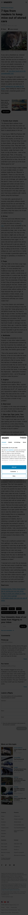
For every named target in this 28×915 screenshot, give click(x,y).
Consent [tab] (4, 442)
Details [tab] (10, 442)
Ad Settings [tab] (17, 442)
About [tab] (24, 442)
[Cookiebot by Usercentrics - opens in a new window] (20, 438)
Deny (14, 476)
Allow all (14, 467)
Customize (14, 471)
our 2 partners (10, 450)
